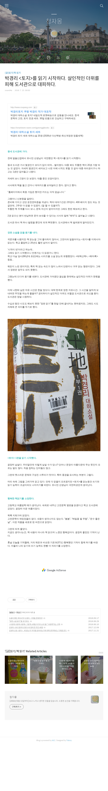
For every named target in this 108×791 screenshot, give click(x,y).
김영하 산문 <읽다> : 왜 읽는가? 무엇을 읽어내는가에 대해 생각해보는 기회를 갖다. (38, 677)
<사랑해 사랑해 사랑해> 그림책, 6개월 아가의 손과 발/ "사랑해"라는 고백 (34, 671)
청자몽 (54, 21)
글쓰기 (39, 57)
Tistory (69, 787)
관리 (68, 57)
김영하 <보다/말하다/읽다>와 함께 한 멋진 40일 (26, 674)
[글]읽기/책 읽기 (13, 72)
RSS (58, 57)
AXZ (53, 787)
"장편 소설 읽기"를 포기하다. (19, 668)
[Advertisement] (54, 128)
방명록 (49, 57)
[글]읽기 (12, 659)
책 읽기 (18, 659)
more (101, 699)
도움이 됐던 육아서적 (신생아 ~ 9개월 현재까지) (26, 665)
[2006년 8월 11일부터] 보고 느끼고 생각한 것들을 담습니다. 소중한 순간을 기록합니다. (45, 748)
